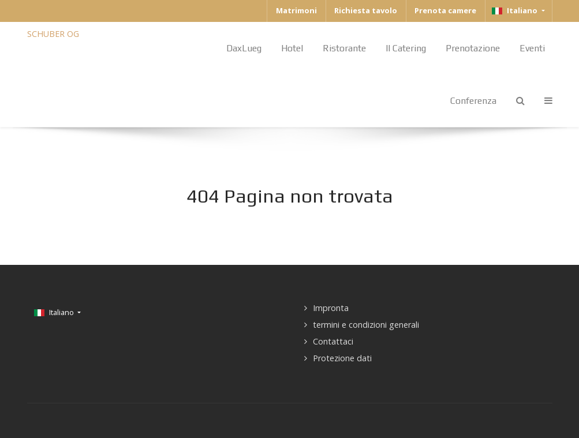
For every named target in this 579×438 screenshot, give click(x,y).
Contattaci (333, 341)
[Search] (520, 100)
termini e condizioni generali (366, 324)
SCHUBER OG (53, 33)
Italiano (515, 10)
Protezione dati (342, 358)
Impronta (331, 307)
